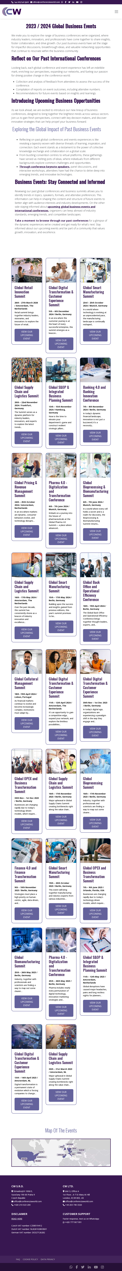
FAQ (18, 1259)
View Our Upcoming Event (27, 335)
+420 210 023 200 (22, 1204)
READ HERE (16, 1218)
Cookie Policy (30, 1259)
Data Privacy (48, 1259)
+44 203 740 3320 (20, 2)
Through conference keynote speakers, (44, 166)
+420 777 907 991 (73, 1222)
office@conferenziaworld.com (45, 2)
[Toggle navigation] (116, 11)
